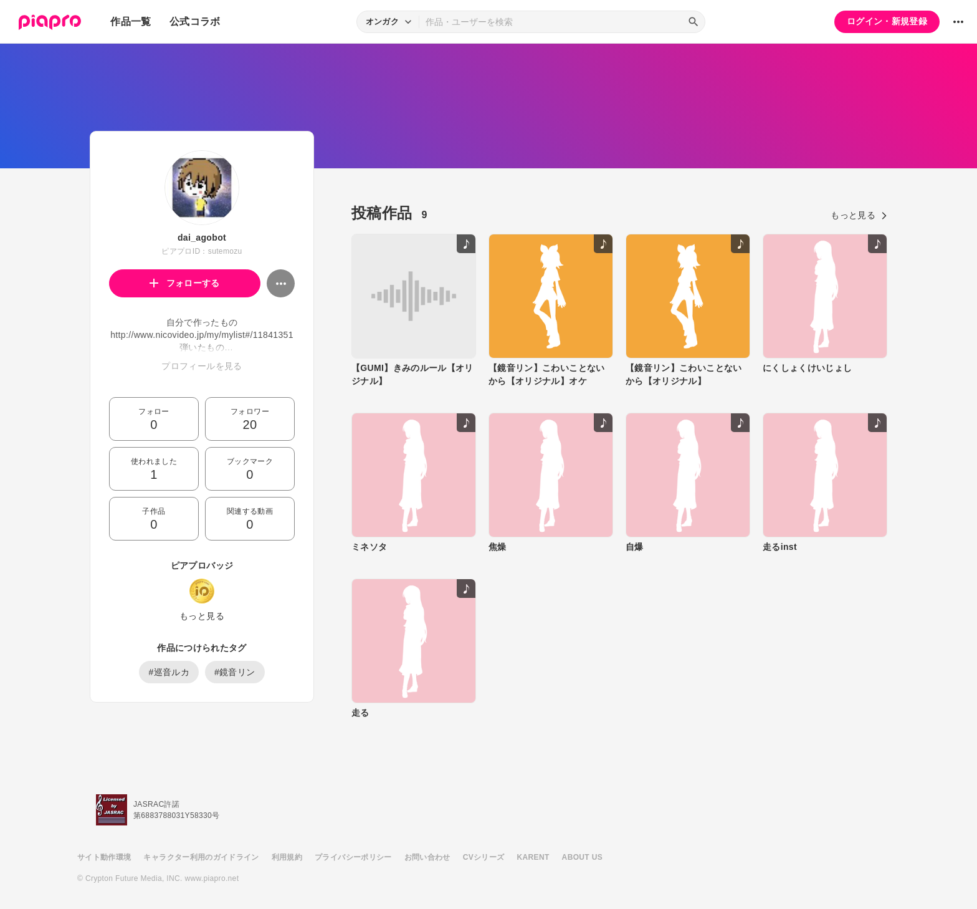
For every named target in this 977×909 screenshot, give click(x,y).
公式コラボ (195, 21)
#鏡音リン (234, 672)
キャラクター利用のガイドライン (201, 857)
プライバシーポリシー (353, 857)
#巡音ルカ (168, 672)
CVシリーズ (484, 857)
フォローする (185, 283)
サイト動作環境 (104, 857)
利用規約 (287, 857)
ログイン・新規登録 (887, 21)
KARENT (533, 857)
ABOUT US (582, 857)
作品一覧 (130, 21)
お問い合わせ (427, 857)
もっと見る (201, 616)
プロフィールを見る (201, 366)
